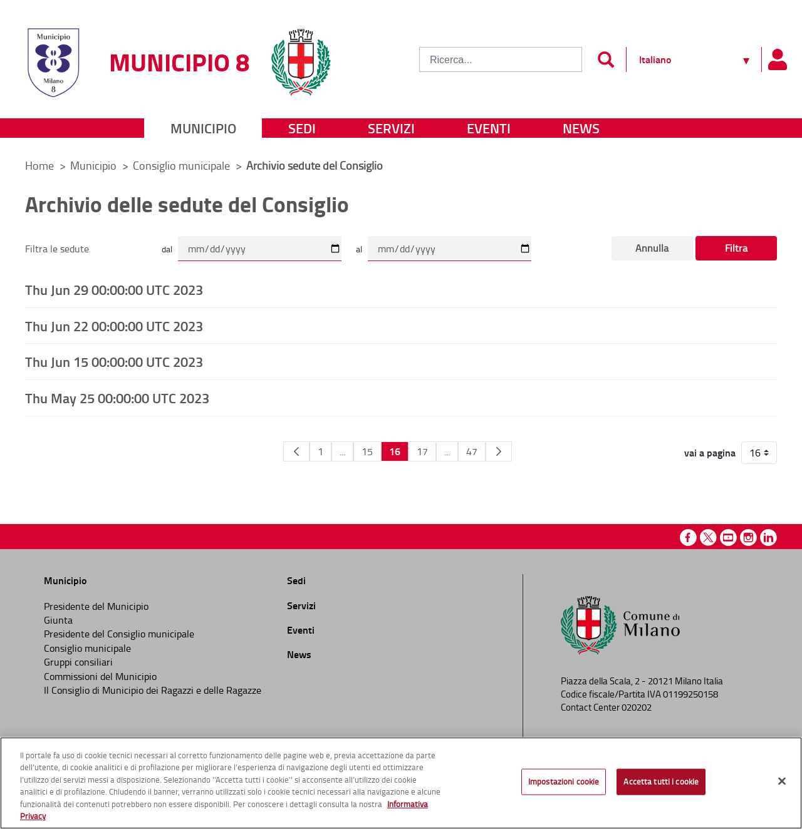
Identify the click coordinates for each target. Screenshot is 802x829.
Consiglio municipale (182, 165)
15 (367, 451)
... (342, 451)
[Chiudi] (782, 781)
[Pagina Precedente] (296, 451)
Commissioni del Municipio (100, 676)
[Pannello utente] (777, 59)
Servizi (391, 128)
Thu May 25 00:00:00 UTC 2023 (117, 398)
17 (422, 451)
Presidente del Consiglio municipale (119, 634)
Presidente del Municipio (96, 606)
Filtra (736, 248)
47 (471, 451)
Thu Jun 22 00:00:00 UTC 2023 (114, 326)
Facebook (688, 537)
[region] (401, 783)
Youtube (728, 537)
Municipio (203, 128)
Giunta (58, 620)
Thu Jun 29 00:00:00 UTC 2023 (114, 289)
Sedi (302, 128)
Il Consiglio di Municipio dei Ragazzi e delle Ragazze (152, 690)
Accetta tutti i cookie (661, 781)
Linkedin (768, 537)
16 (394, 451)
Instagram (748, 537)
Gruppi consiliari (78, 662)
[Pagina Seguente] (499, 451)
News (581, 128)
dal (167, 249)
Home (39, 165)
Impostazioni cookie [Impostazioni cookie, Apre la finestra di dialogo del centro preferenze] (563, 781)
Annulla (652, 248)
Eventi (489, 128)
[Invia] (605, 59)
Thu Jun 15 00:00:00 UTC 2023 (114, 361)
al (359, 249)
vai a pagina (710, 453)
